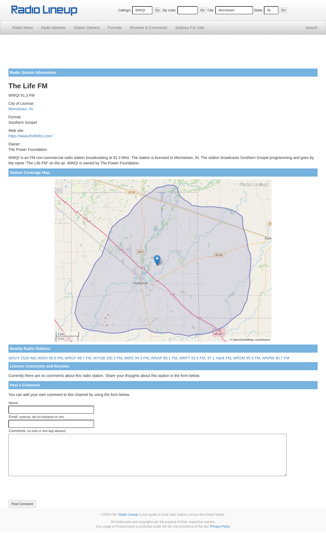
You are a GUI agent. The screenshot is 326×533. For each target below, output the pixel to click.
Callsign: (124, 10)
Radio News (22, 27)
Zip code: (169, 10)
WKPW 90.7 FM (275, 358)
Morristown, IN (20, 109)
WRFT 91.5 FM (192, 358)
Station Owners (87, 27)
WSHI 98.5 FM (50, 358)
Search (312, 27)
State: (258, 10)
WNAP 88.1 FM (164, 358)
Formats (115, 27)
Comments (148, 27)
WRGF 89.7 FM (78, 358)
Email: (36, 417)
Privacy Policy (220, 526)
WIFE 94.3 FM (136, 358)
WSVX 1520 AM (22, 358)
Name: (14, 403)
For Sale (189, 27)
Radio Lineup (128, 514)
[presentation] (49, 488)
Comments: (37, 431)
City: (210, 10)
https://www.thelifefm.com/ (30, 136)
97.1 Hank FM (219, 358)
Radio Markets (53, 27)
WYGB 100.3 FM (108, 358)
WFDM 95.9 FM (246, 358)
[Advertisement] (163, 53)
